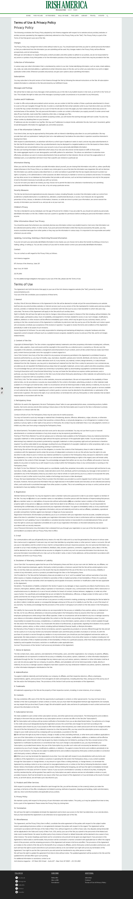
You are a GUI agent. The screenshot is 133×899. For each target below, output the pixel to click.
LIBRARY (84, 15)
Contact (88, 880)
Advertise (88, 878)
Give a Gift (55, 880)
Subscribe (54, 878)
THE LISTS (74, 15)
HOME (28, 15)
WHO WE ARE (38, 15)
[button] (107, 15)
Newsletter (55, 882)
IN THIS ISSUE (50, 15)
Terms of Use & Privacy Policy (95, 882)
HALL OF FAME (63, 15)
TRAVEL (93, 15)
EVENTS (101, 15)
